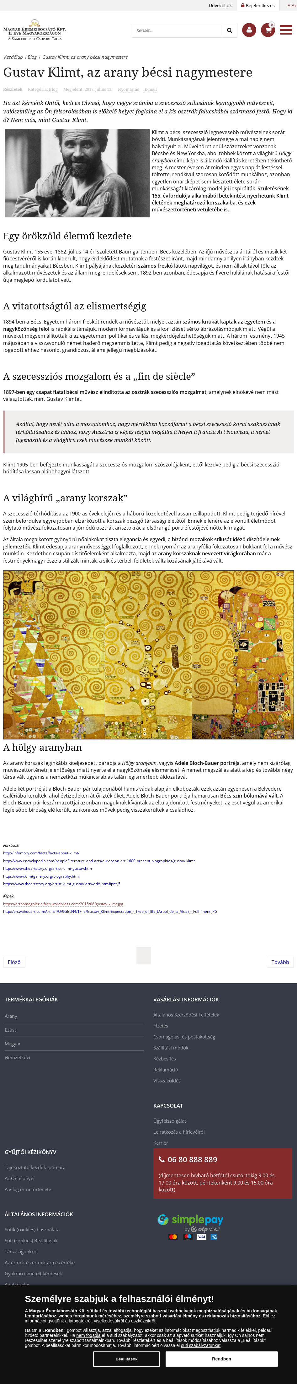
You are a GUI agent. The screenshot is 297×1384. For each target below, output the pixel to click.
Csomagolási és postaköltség (184, 1036)
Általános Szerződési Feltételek (186, 1014)
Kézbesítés (164, 1058)
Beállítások (46, 1240)
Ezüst (10, 1030)
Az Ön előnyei (19, 1178)
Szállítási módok (170, 1047)
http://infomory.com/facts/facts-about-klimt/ (41, 853)
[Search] (230, 30)
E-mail (151, 89)
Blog (53, 89)
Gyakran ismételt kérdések (33, 1273)
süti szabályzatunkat (200, 1348)
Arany (11, 1016)
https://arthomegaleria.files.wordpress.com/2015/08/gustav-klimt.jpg (63, 904)
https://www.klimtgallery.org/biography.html (41, 876)
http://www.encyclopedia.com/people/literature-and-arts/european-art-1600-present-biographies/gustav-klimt (99, 861)
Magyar (13, 1043)
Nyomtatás (128, 89)
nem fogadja (89, 1338)
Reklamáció (165, 1069)
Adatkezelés (17, 1284)
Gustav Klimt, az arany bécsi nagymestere (127, 71)
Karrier (160, 1143)
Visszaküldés (167, 1080)
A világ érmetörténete (28, 1189)
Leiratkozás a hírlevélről (179, 1132)
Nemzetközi (17, 1057)
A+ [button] (294, 5)
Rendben (221, 1362)
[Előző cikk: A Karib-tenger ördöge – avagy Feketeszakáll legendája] (14, 962)
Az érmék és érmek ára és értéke (40, 1262)
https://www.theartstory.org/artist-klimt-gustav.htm (47, 868)
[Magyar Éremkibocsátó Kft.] (34, 29)
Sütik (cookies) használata (32, 1229)
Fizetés (160, 1025)
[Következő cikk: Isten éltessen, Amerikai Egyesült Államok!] (280, 962)
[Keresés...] (177, 30)
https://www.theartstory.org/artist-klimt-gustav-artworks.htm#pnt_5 (61, 883)
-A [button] (288, 5)
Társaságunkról (21, 1251)
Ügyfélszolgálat (169, 1121)
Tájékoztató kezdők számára (35, 1167)
